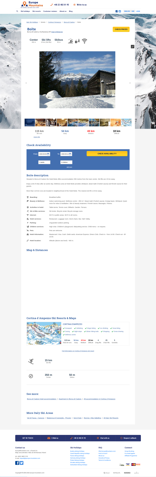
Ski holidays (25, 11)
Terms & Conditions (105, 460)
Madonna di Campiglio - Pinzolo (59, 418)
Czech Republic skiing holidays (80, 453)
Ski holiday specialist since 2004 (32, 4)
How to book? (103, 453)
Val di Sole (77, 418)
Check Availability (107, 154)
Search (17, 11)
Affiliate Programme (131, 455)
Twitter (120, 11)
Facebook (117, 11)
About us (63, 11)
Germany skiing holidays (77, 458)
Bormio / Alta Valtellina (92, 418)
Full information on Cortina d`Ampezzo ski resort (78, 351)
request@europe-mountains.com (30, 458)
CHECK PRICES (121, 29)
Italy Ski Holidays (32, 22)
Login (138, 11)
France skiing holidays (77, 455)
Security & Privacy (104, 458)
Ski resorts (36, 11)
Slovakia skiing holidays (77, 462)
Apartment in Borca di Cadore (70, 399)
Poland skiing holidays (77, 460)
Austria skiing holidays (77, 451)
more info (37, 137)
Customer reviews (50, 11)
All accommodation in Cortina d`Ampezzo (99, 399)
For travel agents (130, 453)
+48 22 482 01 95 (61, 4)
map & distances (57, 32)
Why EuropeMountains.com (107, 451)
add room (69, 167)
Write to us (82, 4)
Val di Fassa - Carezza (35, 418)
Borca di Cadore (69, 22)
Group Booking (129, 451)
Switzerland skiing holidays (78, 465)
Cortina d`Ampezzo (54, 22)
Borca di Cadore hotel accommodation (42, 399)
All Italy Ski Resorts (110, 418)
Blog (70, 11)
